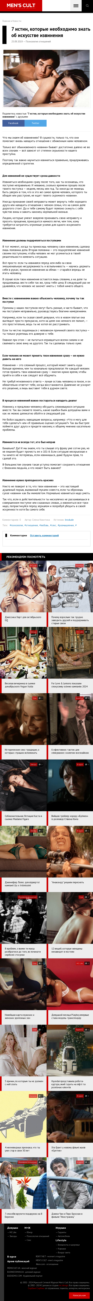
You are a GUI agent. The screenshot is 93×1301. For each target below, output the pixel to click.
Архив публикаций (18, 1261)
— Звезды (12, 1236)
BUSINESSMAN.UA (23, 1272)
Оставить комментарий (44, 535)
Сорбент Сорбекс (36, 1288)
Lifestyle (61, 1240)
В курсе (11, 1256)
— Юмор (28, 1232)
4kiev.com (47, 1264)
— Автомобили (63, 1236)
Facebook (13, 123)
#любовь (44, 525)
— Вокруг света (63, 1252)
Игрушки (61, 1227)
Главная (6, 20)
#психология (16, 525)
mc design (63, 1285)
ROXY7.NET (50, 1256)
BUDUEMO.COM (24, 1275)
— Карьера (61, 1248)
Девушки (12, 1227)
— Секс (28, 1240)
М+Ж (27, 1227)
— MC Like (11, 1232)
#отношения (31, 525)
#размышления (66, 525)
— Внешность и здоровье (68, 1244)
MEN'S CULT (49, 1260)
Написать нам (79, 1295)
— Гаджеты (61, 1232)
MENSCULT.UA (22, 1268)
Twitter (35, 123)
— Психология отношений (37, 1236)
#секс (53, 525)
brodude (69, 519)
